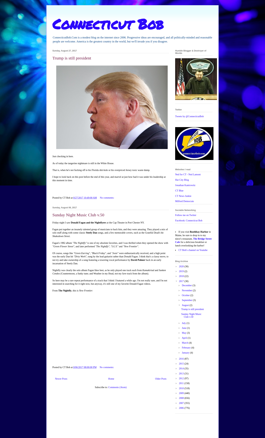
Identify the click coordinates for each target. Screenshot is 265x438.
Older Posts (160, 378)
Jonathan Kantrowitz (185, 185)
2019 (182, 271)
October (186, 295)
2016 (182, 358)
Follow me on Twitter (185, 215)
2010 (182, 388)
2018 (182, 276)
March (185, 342)
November (187, 290)
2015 (182, 363)
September (187, 300)
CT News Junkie (183, 196)
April (185, 338)
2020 (182, 266)
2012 (182, 378)
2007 (182, 403)
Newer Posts (61, 378)
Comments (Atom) (117, 387)
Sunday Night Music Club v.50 (78, 215)
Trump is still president (71, 58)
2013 (182, 373)
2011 (181, 383)
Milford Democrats (184, 201)
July (184, 323)
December (187, 285)
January (186, 352)
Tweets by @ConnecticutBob (189, 116)
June (184, 328)
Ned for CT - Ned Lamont (188, 174)
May (184, 333)
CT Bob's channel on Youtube (193, 250)
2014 (182, 368)
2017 (182, 281)
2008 (182, 398)
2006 (182, 408)
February (186, 347)
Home (111, 378)
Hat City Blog (182, 180)
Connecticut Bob (108, 24)
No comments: (107, 197)
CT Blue (179, 190)
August (185, 305)
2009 (182, 393)
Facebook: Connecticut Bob (188, 220)
